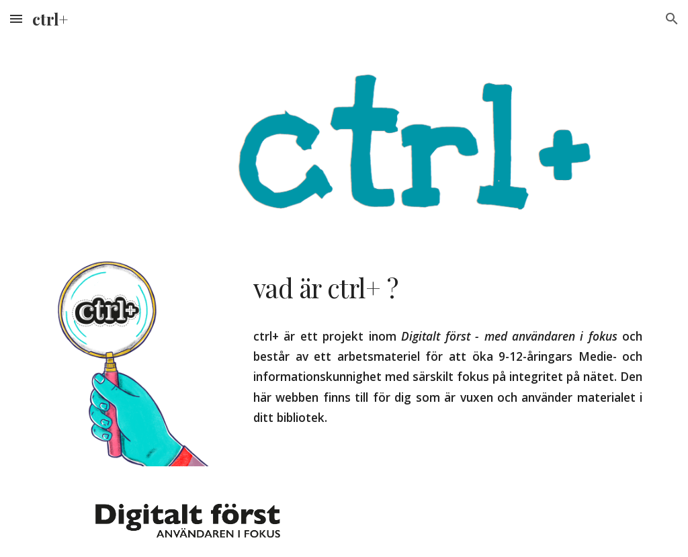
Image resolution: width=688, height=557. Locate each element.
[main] (448, 288)
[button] (16, 18)
